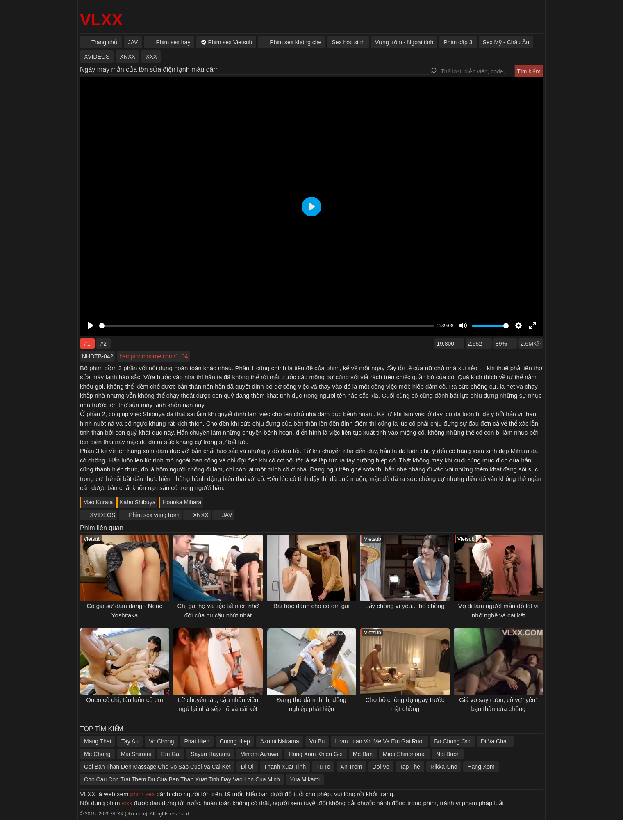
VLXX (101, 20)
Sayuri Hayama (210, 754)
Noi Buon (448, 754)
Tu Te (323, 766)
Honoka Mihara (181, 502)
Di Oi (247, 766)
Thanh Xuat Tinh (285, 766)
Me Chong (97, 754)
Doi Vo (381, 766)
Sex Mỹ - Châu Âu (506, 42)
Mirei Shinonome (404, 754)
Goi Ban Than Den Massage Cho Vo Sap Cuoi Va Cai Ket (157, 766)
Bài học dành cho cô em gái (311, 605)
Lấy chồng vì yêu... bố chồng (404, 605)
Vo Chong (161, 741)
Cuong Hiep (235, 741)
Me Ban (363, 754)
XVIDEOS (102, 515)
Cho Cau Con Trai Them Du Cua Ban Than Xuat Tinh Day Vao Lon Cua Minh (182, 779)
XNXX (201, 515)
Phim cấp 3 (457, 42)
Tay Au (130, 741)
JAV (227, 515)
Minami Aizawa (259, 754)
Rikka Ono (443, 766)
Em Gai (171, 754)
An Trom (351, 766)
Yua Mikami (305, 779)
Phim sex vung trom (154, 515)
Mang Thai (97, 741)
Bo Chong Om (452, 741)
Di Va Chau (495, 741)
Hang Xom (480, 766)
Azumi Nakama (279, 741)
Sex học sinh (348, 42)
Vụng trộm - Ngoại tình (404, 42)
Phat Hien (196, 741)
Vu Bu (317, 741)
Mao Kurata (98, 502)
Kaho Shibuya (137, 502)
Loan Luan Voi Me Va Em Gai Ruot (379, 741)
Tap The (410, 766)
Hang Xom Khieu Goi (316, 754)
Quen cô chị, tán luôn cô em (124, 699)
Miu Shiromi (136, 754)
